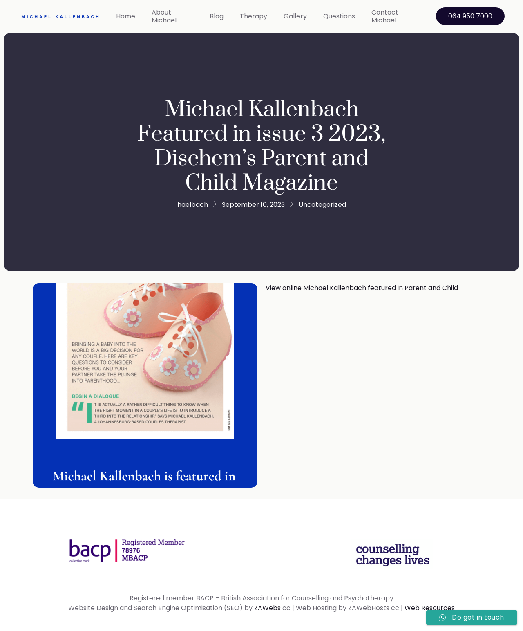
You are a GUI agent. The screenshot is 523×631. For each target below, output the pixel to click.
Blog (217, 16)
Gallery (295, 16)
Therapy (253, 16)
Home (125, 16)
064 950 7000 (470, 16)
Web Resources (430, 608)
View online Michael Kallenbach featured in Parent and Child (362, 288)
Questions (339, 16)
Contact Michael (384, 16)
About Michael (164, 16)
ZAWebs (267, 608)
